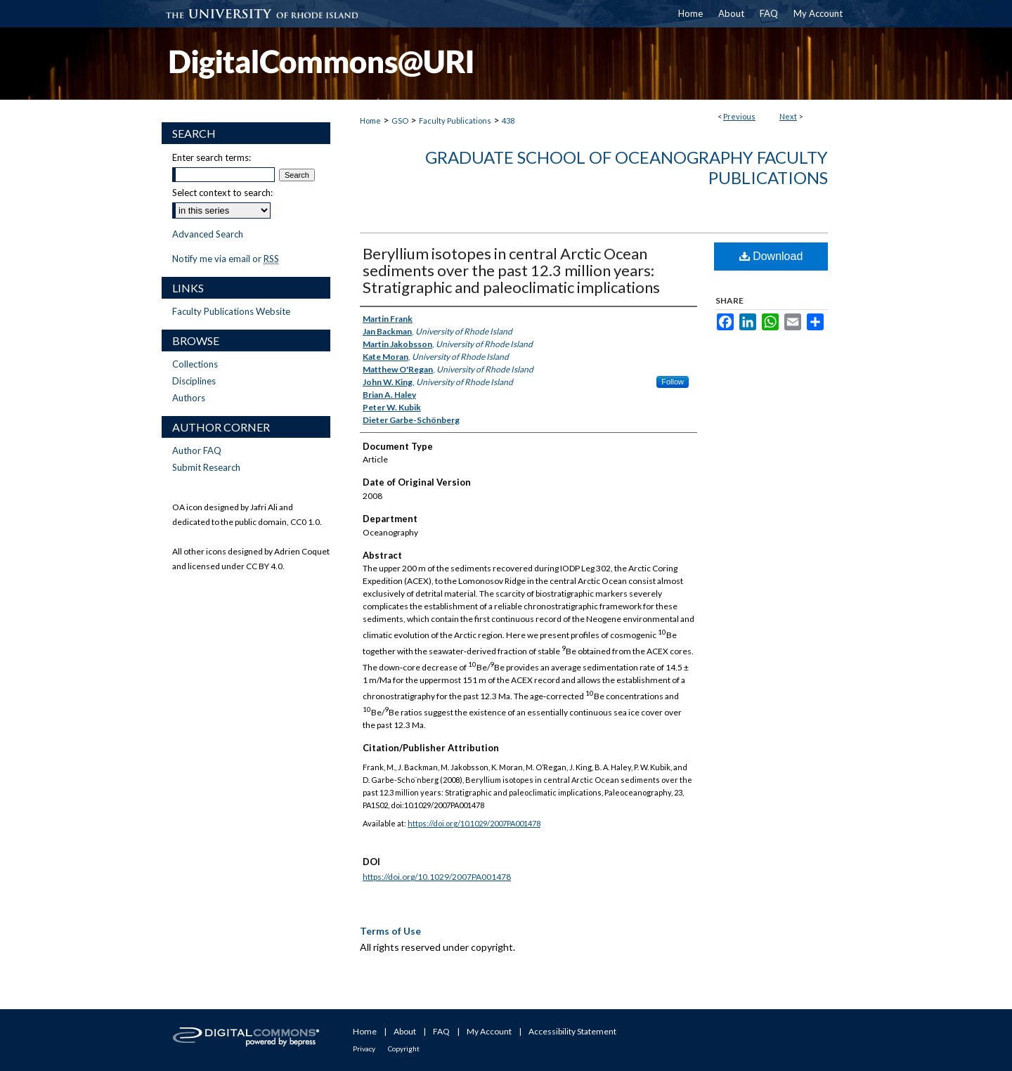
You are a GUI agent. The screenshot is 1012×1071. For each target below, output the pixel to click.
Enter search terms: (211, 157)
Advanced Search (207, 234)
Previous (739, 116)
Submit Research (206, 467)
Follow (672, 381)
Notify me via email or (225, 258)
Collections (195, 364)
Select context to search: (222, 192)
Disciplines (194, 381)
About (405, 1031)
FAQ (441, 1031)
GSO (399, 120)
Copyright (404, 1048)
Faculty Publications (455, 120)
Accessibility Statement (572, 1031)
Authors (188, 397)
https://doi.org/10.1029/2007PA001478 (474, 823)
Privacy (364, 1048)
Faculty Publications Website (231, 311)
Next (788, 116)
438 (508, 120)
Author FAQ (196, 450)
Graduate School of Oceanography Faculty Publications (626, 167)
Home (370, 120)
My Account (489, 1031)
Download (771, 256)
